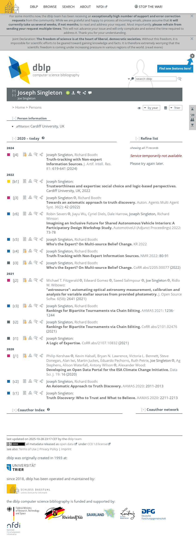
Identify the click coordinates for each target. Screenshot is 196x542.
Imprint (66, 449)
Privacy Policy (48, 449)
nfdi (100, 6)
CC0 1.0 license (97, 444)
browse (50, 6)
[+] (143, 409)
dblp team (75, 439)
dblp (34, 6)
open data (66, 444)
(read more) (154, 47)
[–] (14, 118)
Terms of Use (27, 449)
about (85, 6)
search (68, 6)
